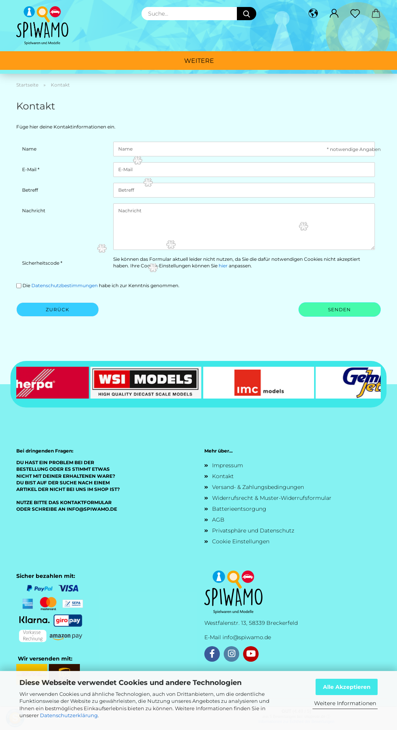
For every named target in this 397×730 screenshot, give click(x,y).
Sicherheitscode (41, 263)
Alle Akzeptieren (347, 686)
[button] (313, 13)
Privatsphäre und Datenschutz (253, 530)
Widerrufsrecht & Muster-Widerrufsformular (271, 497)
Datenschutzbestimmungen (64, 285)
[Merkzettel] (355, 13)
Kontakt (223, 476)
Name (29, 149)
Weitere (199, 60)
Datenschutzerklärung (69, 715)
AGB (218, 519)
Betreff (30, 190)
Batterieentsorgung (239, 508)
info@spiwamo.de (247, 637)
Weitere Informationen (345, 703)
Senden (339, 309)
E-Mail (30, 169)
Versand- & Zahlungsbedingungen (258, 487)
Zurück (57, 309)
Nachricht (33, 210)
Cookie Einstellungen (240, 541)
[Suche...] (246, 13)
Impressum (227, 465)
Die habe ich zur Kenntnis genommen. (101, 285)
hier (223, 266)
